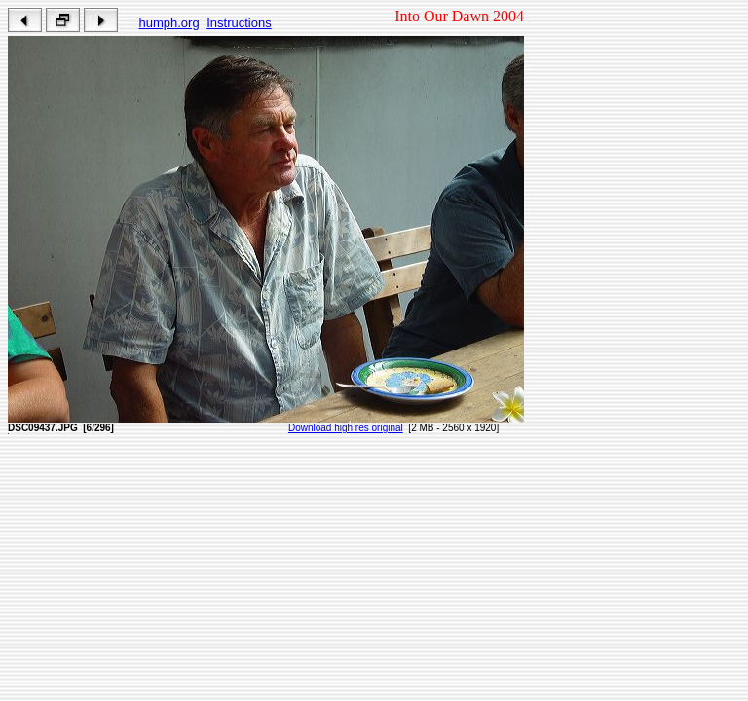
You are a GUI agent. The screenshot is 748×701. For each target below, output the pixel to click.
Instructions (238, 23)
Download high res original (345, 428)
